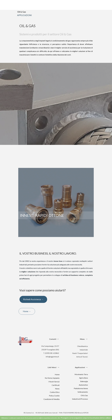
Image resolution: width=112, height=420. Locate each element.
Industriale (84, 350)
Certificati (56, 385)
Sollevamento (83, 392)
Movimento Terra (81, 374)
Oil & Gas (84, 395)
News (57, 389)
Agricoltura (83, 378)
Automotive (83, 385)
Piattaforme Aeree (81, 388)
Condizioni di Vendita (52, 399)
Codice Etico (55, 392)
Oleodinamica (82, 346)
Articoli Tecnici (82, 357)
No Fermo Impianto (52, 378)
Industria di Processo (80, 399)
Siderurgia (84, 381)
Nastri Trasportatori (80, 353)
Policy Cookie (54, 396)
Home (57, 374)
